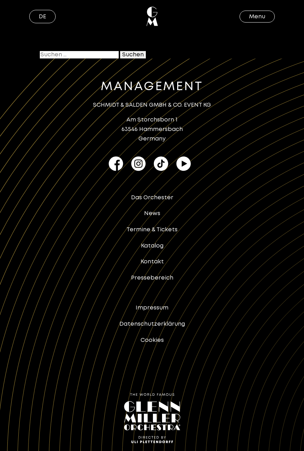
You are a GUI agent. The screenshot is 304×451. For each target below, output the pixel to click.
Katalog (152, 246)
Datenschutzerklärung (152, 324)
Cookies (152, 340)
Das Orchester (152, 197)
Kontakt (152, 261)
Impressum (152, 308)
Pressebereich (152, 278)
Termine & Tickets (152, 229)
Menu (257, 16)
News (152, 213)
